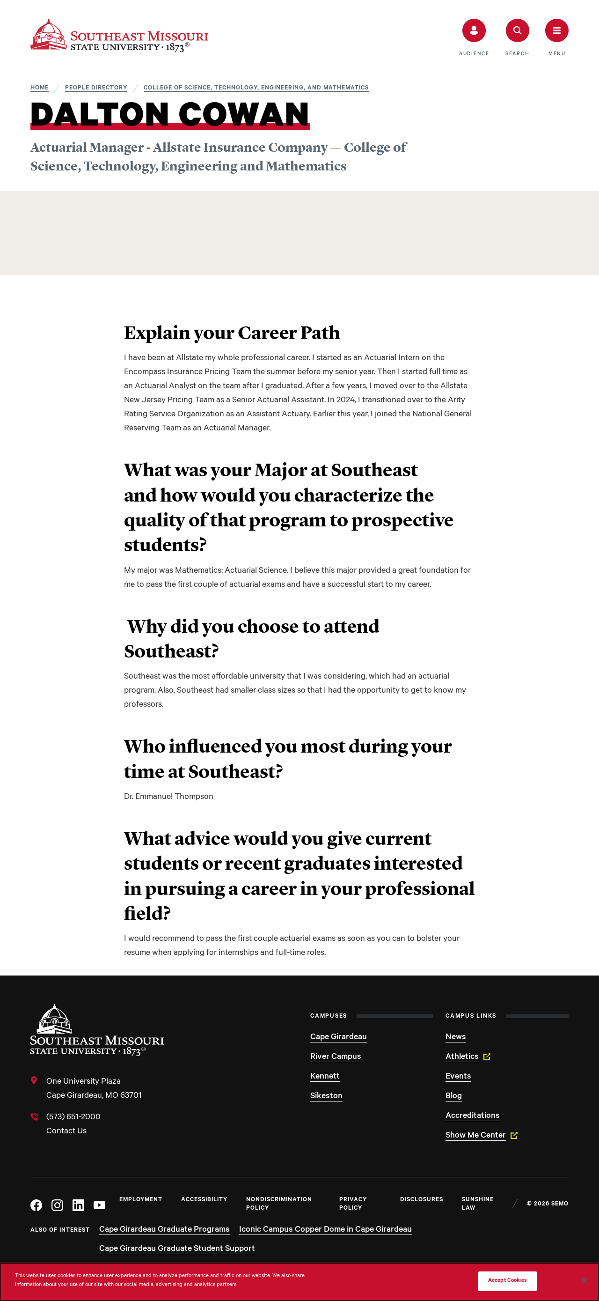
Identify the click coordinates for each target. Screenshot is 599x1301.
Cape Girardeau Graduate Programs (164, 1230)
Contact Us (66, 1132)
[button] (474, 38)
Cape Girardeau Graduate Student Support (177, 1249)
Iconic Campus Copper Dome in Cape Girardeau (325, 1230)
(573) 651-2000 (73, 1118)
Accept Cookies (507, 1281)
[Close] (584, 1280)
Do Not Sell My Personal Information (425, 1281)
